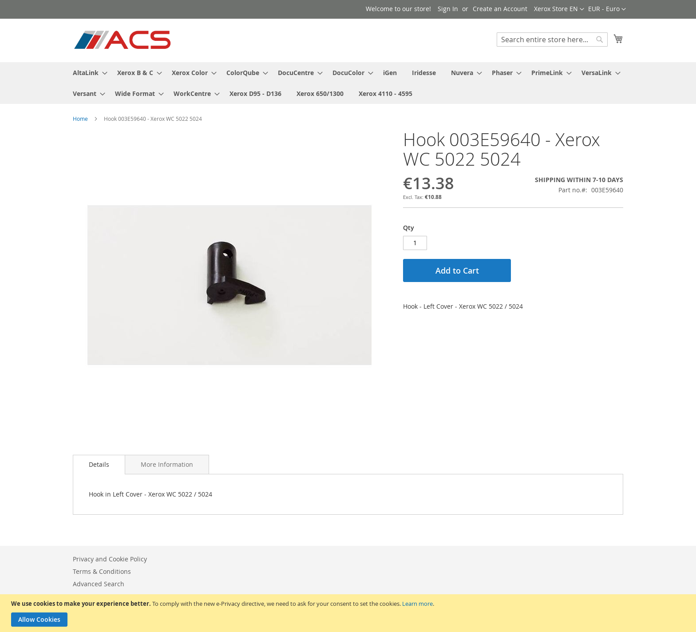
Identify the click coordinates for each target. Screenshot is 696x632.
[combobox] (552, 39)
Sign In (448, 8)
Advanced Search (98, 584)
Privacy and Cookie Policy (110, 559)
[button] (607, 9)
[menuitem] (87, 72)
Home (80, 118)
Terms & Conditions (102, 571)
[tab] (99, 464)
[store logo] (123, 40)
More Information (167, 464)
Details (99, 464)
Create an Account (500, 8)
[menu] (348, 83)
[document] (349, 613)
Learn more (417, 604)
